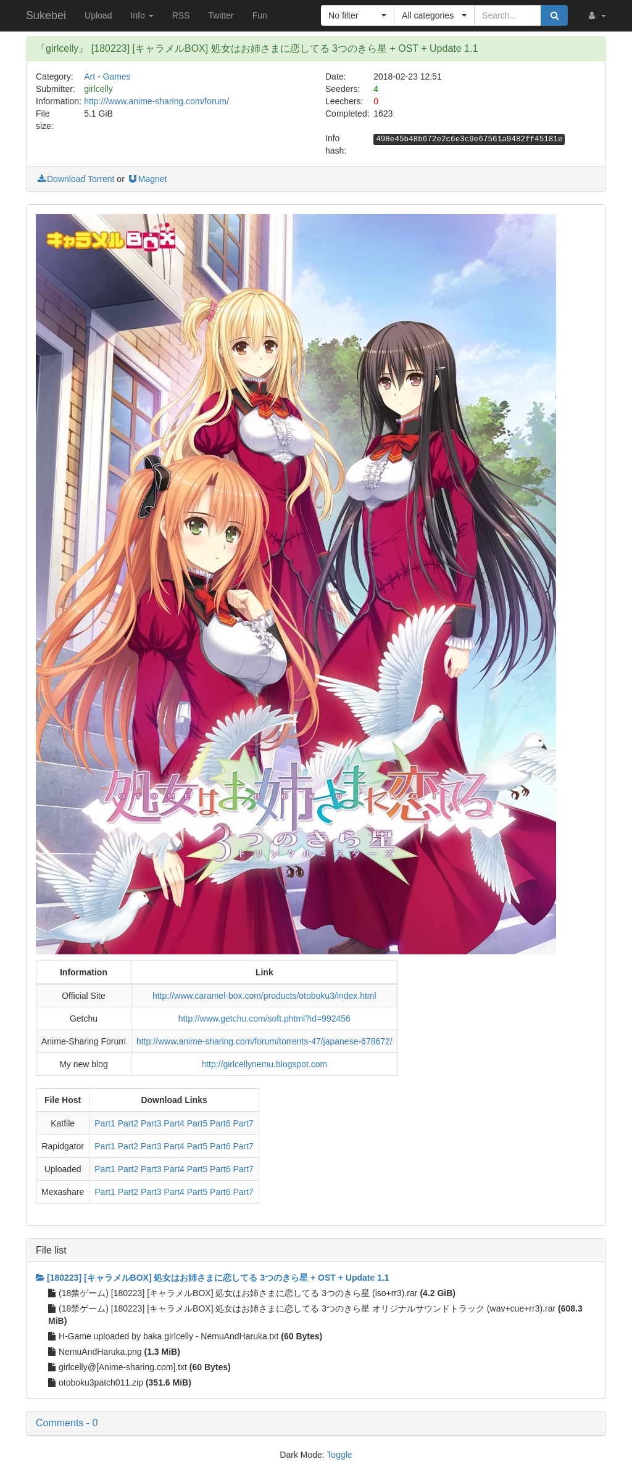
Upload (98, 15)
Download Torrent (75, 179)
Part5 (197, 1123)
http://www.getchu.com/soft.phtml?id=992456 (264, 1018)
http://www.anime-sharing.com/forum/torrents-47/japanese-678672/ (264, 1041)
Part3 (151, 1123)
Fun (259, 15)
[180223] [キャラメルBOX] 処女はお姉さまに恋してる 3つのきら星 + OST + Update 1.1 (212, 1278)
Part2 (128, 1123)
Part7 (243, 1123)
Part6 (220, 1123)
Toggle (339, 1455)
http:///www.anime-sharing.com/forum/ (156, 101)
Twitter (220, 15)
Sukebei (46, 15)
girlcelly (98, 89)
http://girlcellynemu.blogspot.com (264, 1064)
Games (117, 76)
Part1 (104, 1123)
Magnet (147, 179)
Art (89, 76)
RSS (181, 15)
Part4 (174, 1123)
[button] (596, 15)
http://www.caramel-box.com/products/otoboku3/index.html (264, 996)
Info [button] (141, 15)
